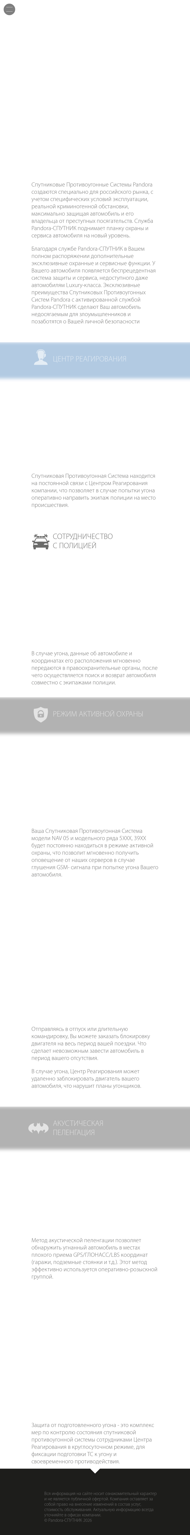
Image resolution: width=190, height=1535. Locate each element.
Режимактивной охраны (156, 94)
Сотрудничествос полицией (95, 94)
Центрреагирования (33, 94)
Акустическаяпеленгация (125, 128)
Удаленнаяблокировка (64, 128)
